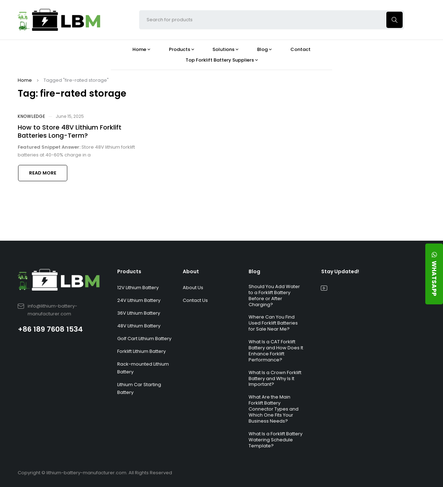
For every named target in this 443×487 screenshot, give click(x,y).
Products (129, 271)
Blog (254, 271)
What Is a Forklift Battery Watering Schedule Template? (275, 439)
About (191, 271)
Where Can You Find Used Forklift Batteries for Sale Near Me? (273, 323)
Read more (42, 173)
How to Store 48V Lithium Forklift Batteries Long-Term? (69, 131)
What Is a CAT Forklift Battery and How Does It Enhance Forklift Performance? (276, 350)
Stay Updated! (340, 271)
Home (25, 80)
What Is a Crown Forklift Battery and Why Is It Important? (275, 378)
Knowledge (31, 116)
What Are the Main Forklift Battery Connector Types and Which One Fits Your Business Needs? (274, 409)
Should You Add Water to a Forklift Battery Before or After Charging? (274, 295)
